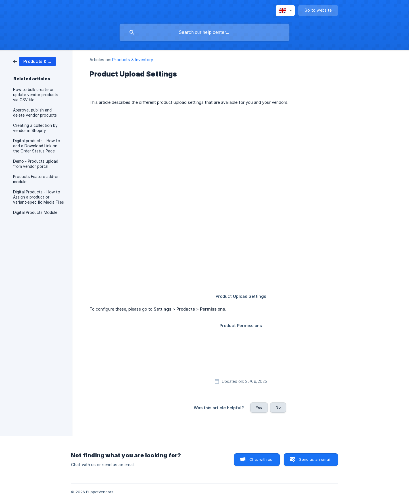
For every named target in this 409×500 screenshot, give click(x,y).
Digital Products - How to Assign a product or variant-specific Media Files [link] (38, 197)
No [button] (278, 407)
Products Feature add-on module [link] (36, 179)
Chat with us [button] (260, 459)
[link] (34, 61)
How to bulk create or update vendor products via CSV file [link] (35, 94)
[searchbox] (204, 32)
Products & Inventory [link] (132, 59)
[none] (285, 10)
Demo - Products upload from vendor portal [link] (35, 164)
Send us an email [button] (315, 459)
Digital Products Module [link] (35, 212)
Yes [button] (259, 407)
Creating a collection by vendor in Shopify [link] (35, 128)
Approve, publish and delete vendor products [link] (35, 112)
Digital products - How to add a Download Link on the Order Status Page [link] (36, 146)
